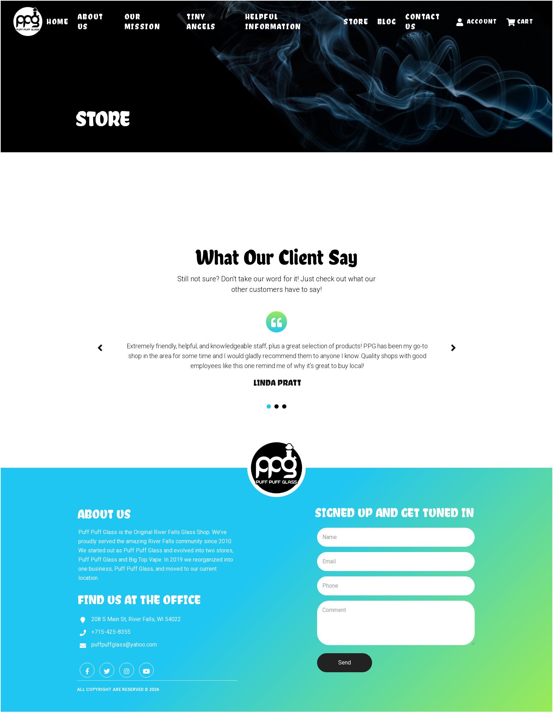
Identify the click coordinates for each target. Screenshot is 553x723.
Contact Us (422, 21)
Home (58, 21)
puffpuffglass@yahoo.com (124, 644)
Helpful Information (273, 21)
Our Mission (142, 21)
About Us (90, 21)
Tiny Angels (201, 21)
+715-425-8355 (110, 632)
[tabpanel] (277, 364)
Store (356, 21)
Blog (387, 21)
